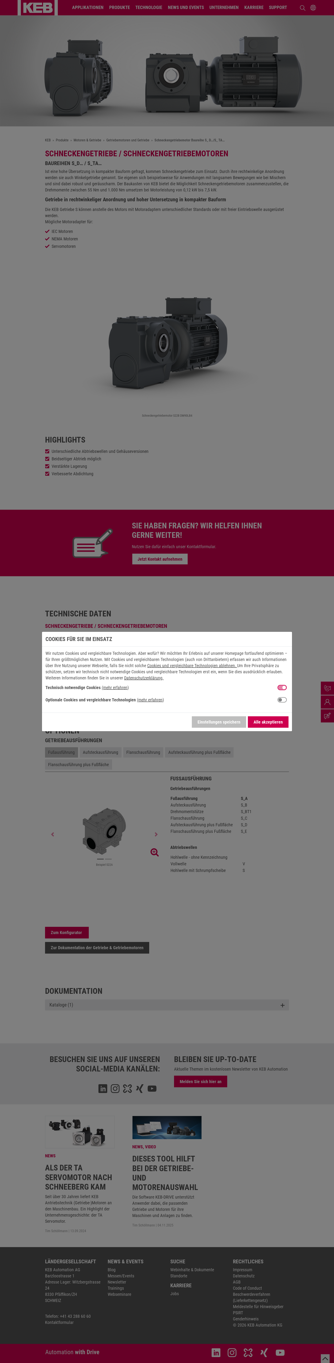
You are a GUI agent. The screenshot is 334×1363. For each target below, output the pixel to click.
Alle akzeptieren (268, 722)
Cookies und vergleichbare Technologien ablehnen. (192, 665)
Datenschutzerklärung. (143, 678)
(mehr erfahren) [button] (115, 687)
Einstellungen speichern (219, 722)
